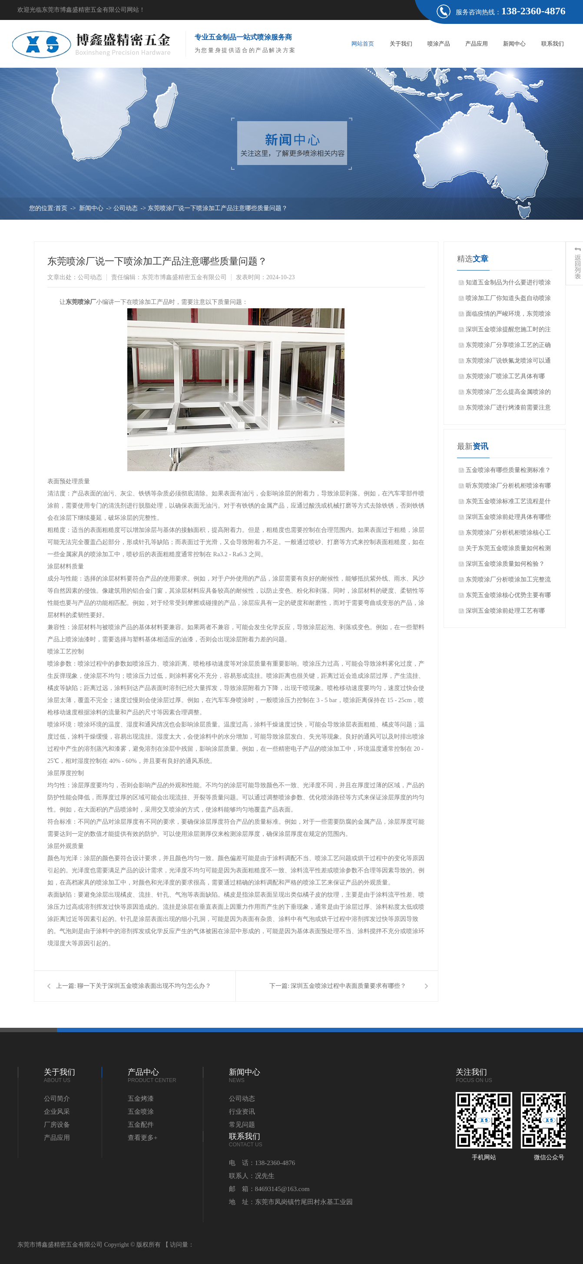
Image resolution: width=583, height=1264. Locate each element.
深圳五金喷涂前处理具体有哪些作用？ (508, 519)
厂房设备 (57, 1124)
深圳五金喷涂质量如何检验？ (505, 564)
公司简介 (57, 1098)
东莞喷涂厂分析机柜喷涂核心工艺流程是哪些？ (508, 535)
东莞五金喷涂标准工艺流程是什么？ (508, 503)
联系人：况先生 (252, 1175)
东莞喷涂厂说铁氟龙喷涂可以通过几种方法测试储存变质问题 (508, 363)
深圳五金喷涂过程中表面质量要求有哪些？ (348, 986)
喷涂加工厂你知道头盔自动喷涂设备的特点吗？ (508, 300)
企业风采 (57, 1111)
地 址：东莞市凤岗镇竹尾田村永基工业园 (291, 1201)
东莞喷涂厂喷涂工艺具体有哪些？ (505, 378)
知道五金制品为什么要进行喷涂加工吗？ (508, 284)
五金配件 (141, 1124)
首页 (61, 208)
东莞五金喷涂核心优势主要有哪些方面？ (508, 597)
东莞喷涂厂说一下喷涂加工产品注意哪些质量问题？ (218, 208)
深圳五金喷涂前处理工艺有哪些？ (505, 613)
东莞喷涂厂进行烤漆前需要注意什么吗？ (508, 410)
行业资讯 (242, 1111)
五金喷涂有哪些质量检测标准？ (508, 470)
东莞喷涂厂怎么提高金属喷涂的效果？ (508, 394)
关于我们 (401, 43)
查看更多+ (142, 1137)
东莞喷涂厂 (81, 302)
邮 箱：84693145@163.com (269, 1188)
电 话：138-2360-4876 (262, 1162)
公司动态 (125, 208)
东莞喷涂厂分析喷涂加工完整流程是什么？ (508, 581)
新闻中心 (514, 43)
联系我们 (552, 43)
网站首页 (362, 43)
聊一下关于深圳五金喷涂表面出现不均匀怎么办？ (144, 986)
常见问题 (242, 1124)
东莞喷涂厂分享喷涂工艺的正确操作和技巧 (508, 347)
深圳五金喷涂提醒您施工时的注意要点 (508, 331)
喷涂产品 (438, 43)
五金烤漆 (141, 1098)
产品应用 (476, 43)
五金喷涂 (141, 1111)
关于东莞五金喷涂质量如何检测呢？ (508, 550)
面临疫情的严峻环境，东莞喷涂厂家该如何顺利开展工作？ (508, 316)
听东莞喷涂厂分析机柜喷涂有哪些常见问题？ (508, 488)
